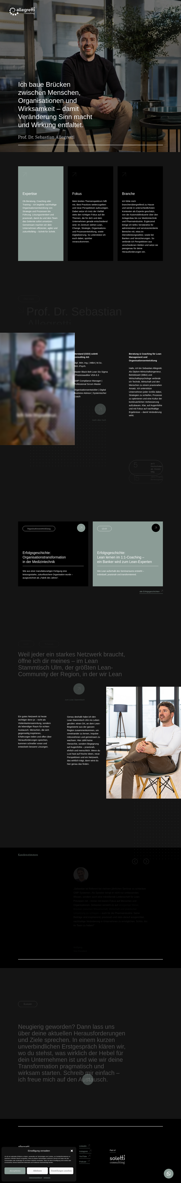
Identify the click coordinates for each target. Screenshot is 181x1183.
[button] (71, 1150)
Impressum (47, 1177)
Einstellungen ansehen (61, 1170)
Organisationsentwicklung (39, 528)
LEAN (104, 528)
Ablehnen (37, 1170)
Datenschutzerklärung (35, 1177)
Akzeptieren (14, 1170)
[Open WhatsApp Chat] (169, 1174)
